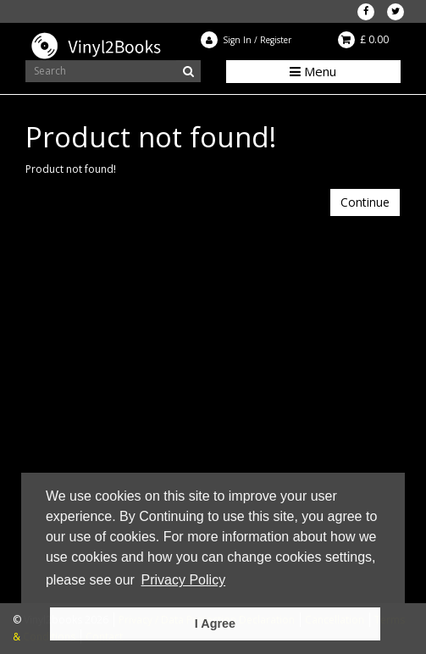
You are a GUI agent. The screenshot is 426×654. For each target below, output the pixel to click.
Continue (365, 202)
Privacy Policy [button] (183, 580)
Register (275, 40)
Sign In (237, 40)
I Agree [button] (215, 623)
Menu (313, 71)
